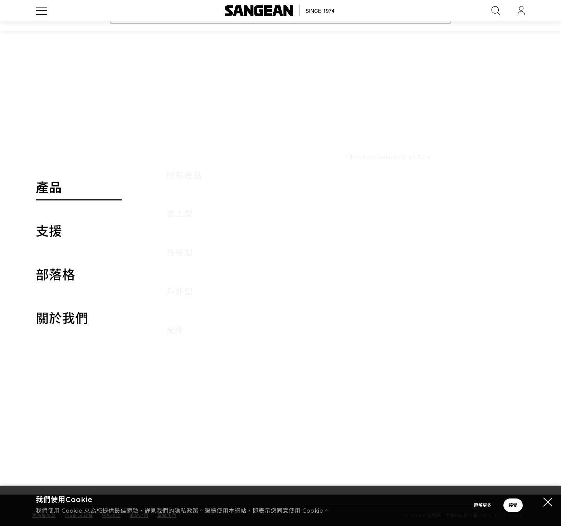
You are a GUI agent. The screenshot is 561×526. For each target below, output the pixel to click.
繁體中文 (471, 486)
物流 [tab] (240, 247)
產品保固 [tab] (402, 247)
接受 (484, 506)
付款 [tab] (158, 247)
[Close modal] (548, 503)
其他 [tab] (484, 247)
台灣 (387, 486)
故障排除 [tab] (321, 247)
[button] (508, 274)
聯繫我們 (348, 420)
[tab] (280, 274)
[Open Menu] (41, 27)
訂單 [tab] (77, 247)
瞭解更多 (382, 506)
